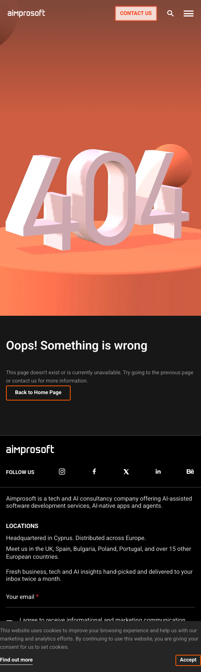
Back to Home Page (38, 393)
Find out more (16, 660)
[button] (188, 13)
